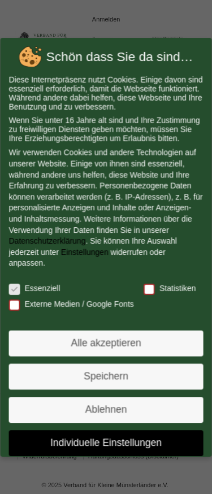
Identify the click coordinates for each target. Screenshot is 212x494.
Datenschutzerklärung (48, 240)
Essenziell (35, 287)
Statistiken (168, 287)
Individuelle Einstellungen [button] (106, 439)
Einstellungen (85, 251)
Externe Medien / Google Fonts (71, 302)
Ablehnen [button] (106, 407)
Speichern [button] (106, 374)
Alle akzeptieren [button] (105, 341)
